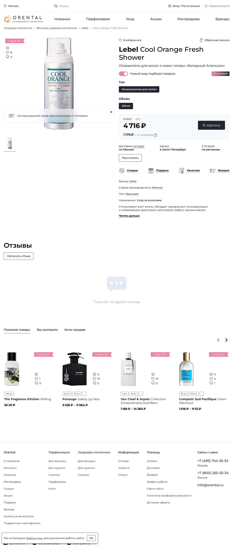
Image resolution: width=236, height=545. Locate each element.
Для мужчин (57, 475)
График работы (157, 489)
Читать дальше (129, 223)
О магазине (12, 468)
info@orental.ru (210, 492)
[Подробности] (155, 142)
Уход (130, 19)
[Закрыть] (111, 119)
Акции (155, 19)
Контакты (10, 475)
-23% (138, 126)
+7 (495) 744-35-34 (212, 468)
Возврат (152, 482)
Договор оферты (158, 509)
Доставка (153, 475)
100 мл (9, 401)
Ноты (52, 496)
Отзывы (123, 468)
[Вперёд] (226, 347)
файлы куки (34, 538)
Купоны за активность (19, 523)
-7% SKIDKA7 (220, 81)
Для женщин (57, 468)
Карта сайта (155, 496)
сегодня (138, 153)
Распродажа (188, 19)
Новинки (62, 19)
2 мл (124, 401)
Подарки (10, 509)
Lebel (132, 188)
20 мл (67, 401)
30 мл (183, 401)
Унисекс (54, 482)
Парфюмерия (98, 19)
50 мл (76, 401)
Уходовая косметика (94, 459)
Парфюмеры (57, 489)
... (84, 401)
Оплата (152, 468)
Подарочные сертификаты (22, 530)
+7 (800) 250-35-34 (213, 480)
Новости (124, 475)
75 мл (133, 401)
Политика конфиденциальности (169, 502)
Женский (132, 201)
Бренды (222, 19)
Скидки (9, 496)
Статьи (122, 482)
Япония (157, 195)
